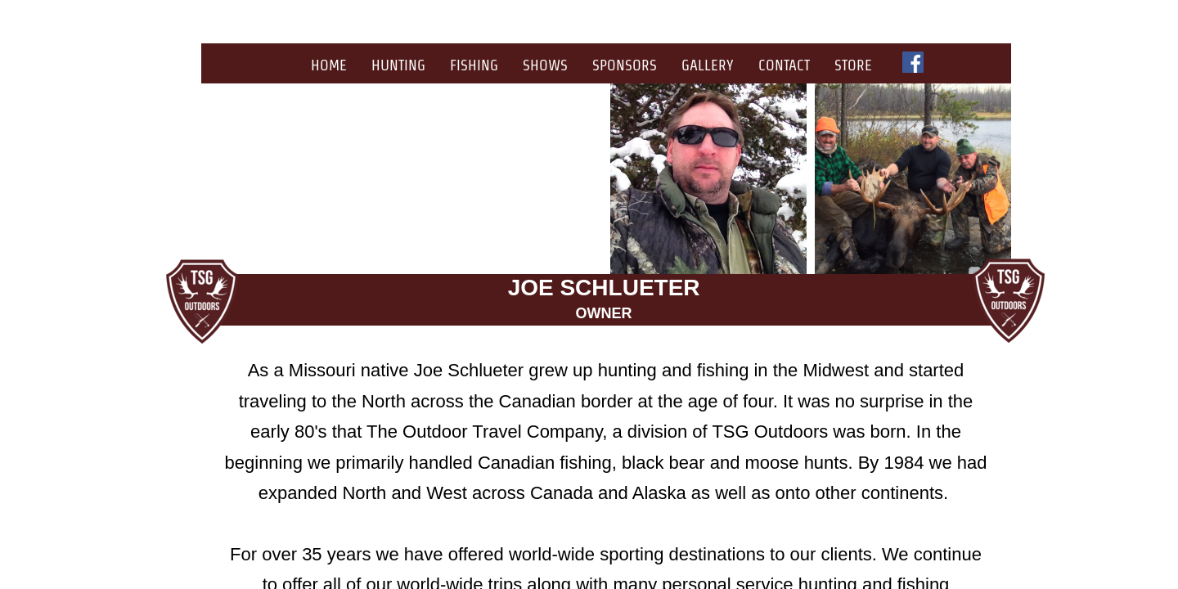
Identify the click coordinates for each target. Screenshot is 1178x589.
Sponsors (624, 65)
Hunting (398, 65)
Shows (545, 65)
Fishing (474, 65)
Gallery (707, 65)
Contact (784, 65)
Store (853, 65)
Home (329, 65)
